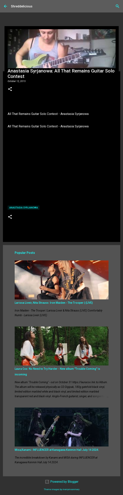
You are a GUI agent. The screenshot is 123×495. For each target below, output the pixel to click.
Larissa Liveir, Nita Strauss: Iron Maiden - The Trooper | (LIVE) (54, 302)
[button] (10, 89)
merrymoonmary (71, 489)
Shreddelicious (21, 6)
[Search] (117, 6)
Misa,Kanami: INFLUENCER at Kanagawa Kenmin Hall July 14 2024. (57, 449)
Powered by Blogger (61, 482)
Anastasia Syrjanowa (23, 207)
